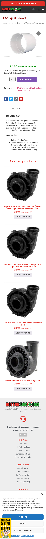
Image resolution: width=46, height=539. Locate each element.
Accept (23, 517)
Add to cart (26, 79)
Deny (23, 523)
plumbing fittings (23, 90)
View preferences (23, 530)
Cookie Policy (15, 536)
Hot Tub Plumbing (14, 23)
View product (23, 216)
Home (4, 23)
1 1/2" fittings (26, 23)
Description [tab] (13, 108)
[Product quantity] (12, 79)
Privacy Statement (27, 536)
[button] (42, 494)
